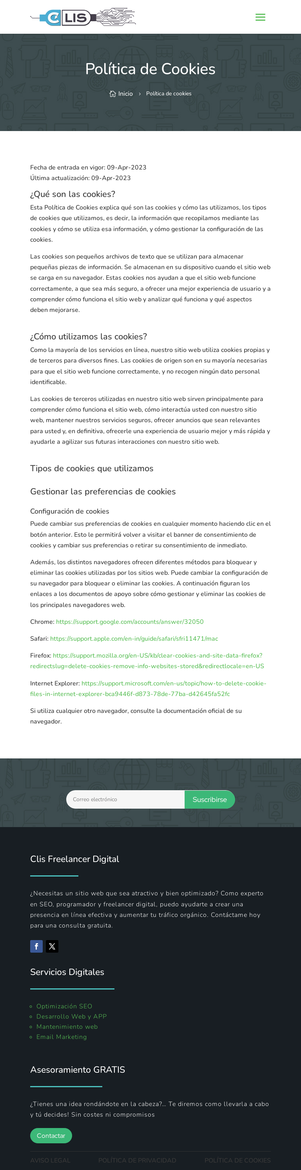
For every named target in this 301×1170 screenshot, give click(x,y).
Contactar (51, 1136)
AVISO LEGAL (50, 1160)
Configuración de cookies (69, 511)
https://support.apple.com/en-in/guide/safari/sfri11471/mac (134, 638)
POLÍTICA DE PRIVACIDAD (137, 1160)
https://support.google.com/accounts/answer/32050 (130, 622)
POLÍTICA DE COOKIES (238, 1160)
